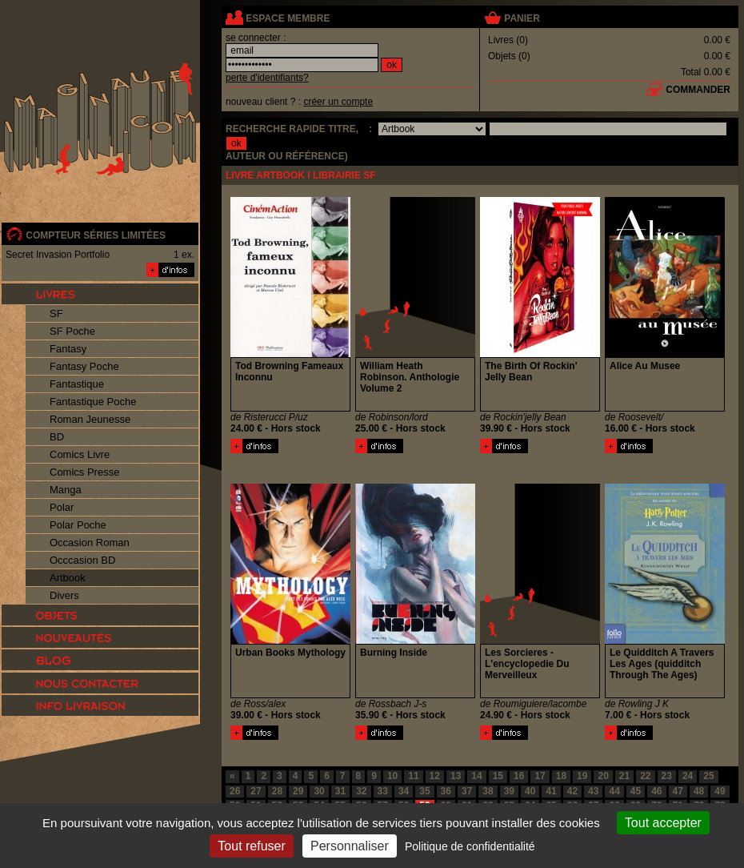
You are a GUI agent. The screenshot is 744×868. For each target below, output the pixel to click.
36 (446, 791)
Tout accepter (663, 823)
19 (582, 776)
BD (57, 437)
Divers (64, 595)
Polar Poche (78, 525)
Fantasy (68, 349)
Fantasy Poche (84, 366)
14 (476, 776)
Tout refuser (251, 846)
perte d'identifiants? (267, 77)
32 (361, 791)
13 (455, 776)
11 (413, 776)
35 (424, 791)
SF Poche (72, 331)
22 (645, 776)
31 (340, 791)
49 (719, 791)
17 (539, 776)
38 (487, 791)
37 (467, 791)
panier (521, 18)
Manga (66, 490)
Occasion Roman (90, 542)
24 (687, 776)
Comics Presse (84, 472)
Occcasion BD (82, 560)
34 (403, 791)
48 (699, 791)
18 (561, 776)
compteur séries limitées (96, 235)
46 (656, 791)
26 (235, 791)
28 (277, 791)
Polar (62, 507)
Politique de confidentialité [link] (470, 846)
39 (509, 791)
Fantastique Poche (93, 402)
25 (708, 776)
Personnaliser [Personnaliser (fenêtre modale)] (349, 846)
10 (392, 776)
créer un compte (338, 101)
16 (519, 776)
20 (603, 776)
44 (614, 791)
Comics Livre (80, 454)
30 (319, 791)
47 (678, 791)
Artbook (68, 578)
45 (635, 791)
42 (572, 791)
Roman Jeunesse (90, 419)
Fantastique (77, 384)
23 (667, 776)
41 (551, 791)
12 (435, 776)
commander (698, 89)
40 (530, 791)
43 (593, 791)
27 (255, 791)
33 (383, 791)
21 (624, 776)
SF (56, 313)
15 (498, 776)
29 (298, 791)
